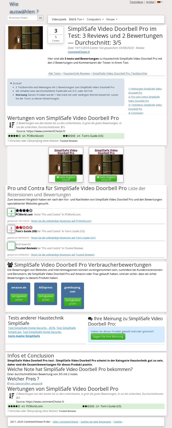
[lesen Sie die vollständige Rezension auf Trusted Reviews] (63, 254)
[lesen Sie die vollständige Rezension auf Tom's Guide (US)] (63, 237)
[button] (160, 2)
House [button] (110, 19)
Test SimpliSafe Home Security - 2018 (31, 328)
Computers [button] (94, 19)
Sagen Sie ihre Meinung (108, 336)
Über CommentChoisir (65, 421)
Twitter (117, 421)
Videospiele (59, 19)
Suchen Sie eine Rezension (96, 421)
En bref (17, 83)
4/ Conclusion (135, 113)
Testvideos (136, 2)
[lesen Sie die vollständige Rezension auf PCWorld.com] (61, 220)
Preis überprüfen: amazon (24, 383)
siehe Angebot (66, 178)
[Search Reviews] (22, 17)
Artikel (150, 2)
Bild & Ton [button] (75, 19)
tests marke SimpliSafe (24, 336)
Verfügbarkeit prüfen (19, 298)
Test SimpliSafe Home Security (42, 332)
